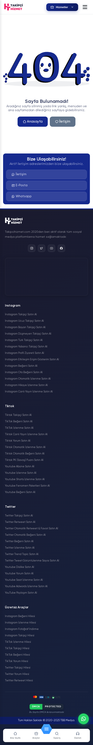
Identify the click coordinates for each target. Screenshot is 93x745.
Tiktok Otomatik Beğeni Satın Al (24, 453)
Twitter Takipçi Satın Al (19, 515)
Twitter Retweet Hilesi (19, 680)
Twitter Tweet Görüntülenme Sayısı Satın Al (32, 560)
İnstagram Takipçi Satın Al (21, 314)
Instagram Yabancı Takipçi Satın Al (26, 346)
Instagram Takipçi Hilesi (19, 635)
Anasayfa (33, 121)
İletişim (62, 121)
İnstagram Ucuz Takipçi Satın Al (24, 321)
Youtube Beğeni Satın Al (20, 492)
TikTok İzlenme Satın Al (19, 428)
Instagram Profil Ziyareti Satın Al (24, 353)
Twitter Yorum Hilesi (17, 674)
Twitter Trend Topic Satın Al (21, 554)
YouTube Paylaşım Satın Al (21, 593)
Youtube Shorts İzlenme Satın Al (25, 479)
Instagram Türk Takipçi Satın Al (24, 340)
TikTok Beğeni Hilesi (17, 655)
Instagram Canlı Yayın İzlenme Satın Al (29, 391)
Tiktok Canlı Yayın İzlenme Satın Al (26, 434)
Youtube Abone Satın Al (19, 466)
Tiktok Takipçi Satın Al (18, 415)
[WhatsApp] (83, 718)
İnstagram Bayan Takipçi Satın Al (25, 327)
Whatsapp (22, 196)
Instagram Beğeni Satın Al (21, 366)
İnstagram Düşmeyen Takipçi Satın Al (28, 333)
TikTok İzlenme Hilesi (18, 642)
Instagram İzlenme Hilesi (20, 622)
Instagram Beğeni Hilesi (20, 616)
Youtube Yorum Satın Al (19, 573)
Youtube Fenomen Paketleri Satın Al (27, 485)
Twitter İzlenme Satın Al (20, 548)
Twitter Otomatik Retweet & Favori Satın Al (31, 528)
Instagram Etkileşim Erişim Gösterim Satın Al (32, 359)
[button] (85, 7)
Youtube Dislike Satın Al (19, 567)
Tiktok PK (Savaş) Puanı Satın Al (24, 460)
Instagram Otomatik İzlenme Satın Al (28, 378)
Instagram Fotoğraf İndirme (22, 629)
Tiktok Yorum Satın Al (17, 440)
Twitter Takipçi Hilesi (17, 667)
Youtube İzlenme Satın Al (20, 473)
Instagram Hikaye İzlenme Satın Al (26, 385)
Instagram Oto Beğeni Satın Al (24, 372)
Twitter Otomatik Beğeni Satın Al (25, 535)
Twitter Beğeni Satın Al (19, 541)
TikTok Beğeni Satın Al (18, 421)
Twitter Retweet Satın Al (20, 522)
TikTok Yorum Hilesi (16, 661)
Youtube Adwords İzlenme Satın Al (26, 586)
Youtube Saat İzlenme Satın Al (24, 580)
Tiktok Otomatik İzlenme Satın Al (25, 447)
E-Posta (19, 185)
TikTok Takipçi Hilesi (17, 648)
